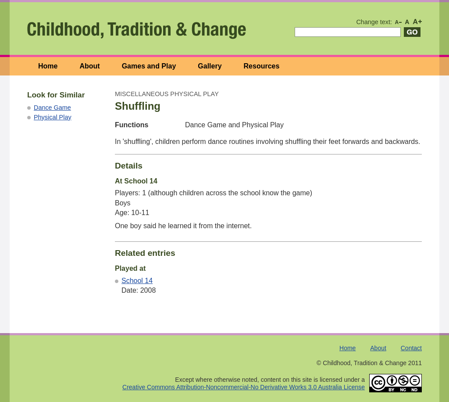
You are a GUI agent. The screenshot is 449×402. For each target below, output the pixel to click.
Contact (411, 348)
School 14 (137, 280)
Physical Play (52, 117)
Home (47, 66)
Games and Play (149, 66)
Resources (262, 66)
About (89, 66)
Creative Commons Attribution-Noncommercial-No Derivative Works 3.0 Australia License (243, 387)
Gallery (209, 66)
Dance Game (52, 107)
